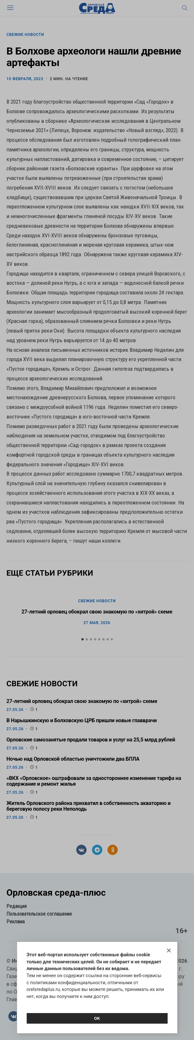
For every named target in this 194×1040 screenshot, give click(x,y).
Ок (97, 1018)
